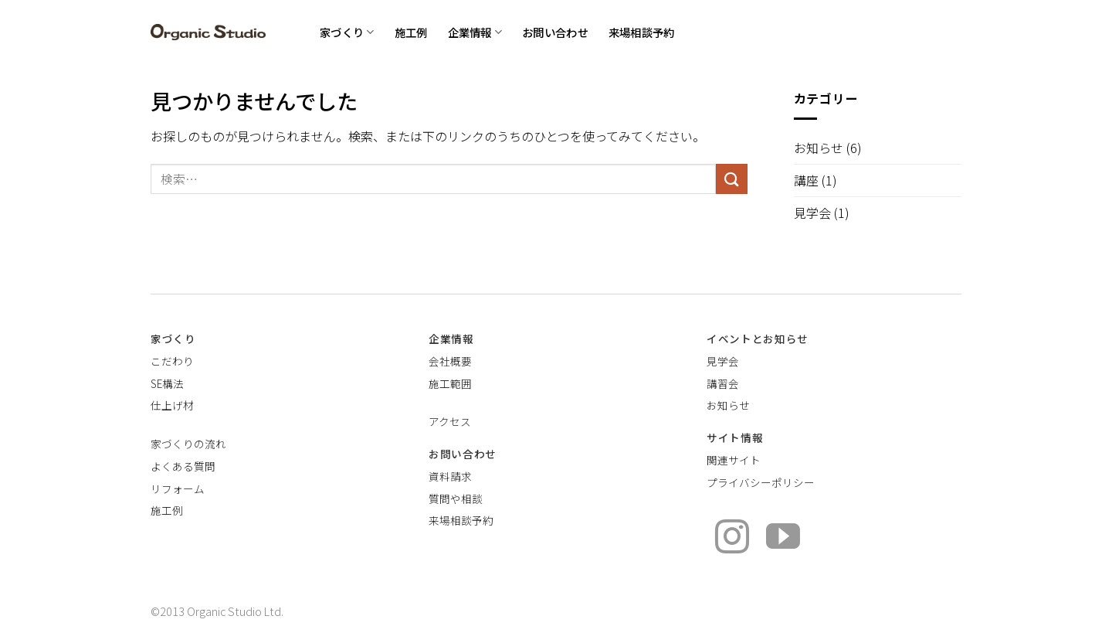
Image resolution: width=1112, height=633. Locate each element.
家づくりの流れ (188, 443)
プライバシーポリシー (761, 482)
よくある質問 (183, 466)
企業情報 (475, 32)
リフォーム (178, 488)
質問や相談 (456, 498)
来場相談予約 (642, 32)
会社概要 (450, 361)
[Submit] (731, 179)
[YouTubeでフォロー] (783, 539)
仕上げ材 (172, 405)
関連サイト (734, 460)
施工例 (411, 32)
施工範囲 (450, 383)
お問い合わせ (555, 32)
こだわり (172, 361)
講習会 (723, 383)
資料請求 (450, 476)
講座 (806, 180)
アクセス (450, 421)
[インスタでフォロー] (732, 539)
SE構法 (167, 383)
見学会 (812, 212)
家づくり (347, 32)
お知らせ (818, 147)
